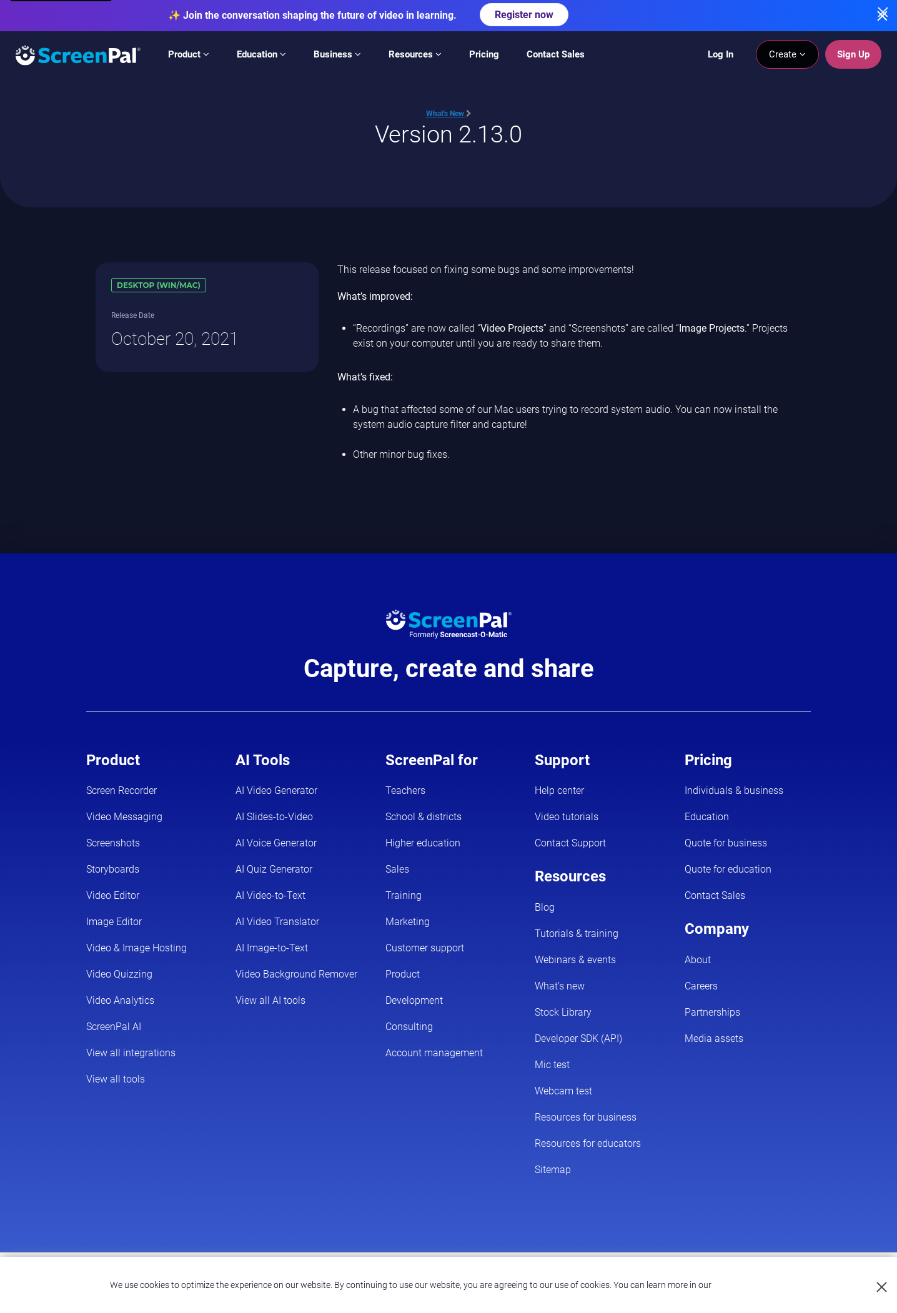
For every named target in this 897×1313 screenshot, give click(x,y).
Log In (720, 54)
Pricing (484, 54)
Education (261, 54)
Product (188, 54)
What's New (449, 113)
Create (787, 54)
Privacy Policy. (740, 1285)
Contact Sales (556, 54)
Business (337, 54)
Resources (415, 54)
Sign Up (853, 54)
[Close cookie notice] (882, 1288)
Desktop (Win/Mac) (159, 285)
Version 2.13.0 (448, 134)
